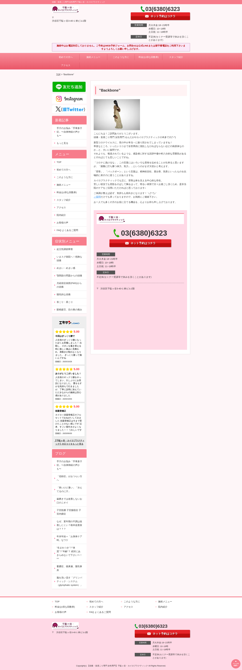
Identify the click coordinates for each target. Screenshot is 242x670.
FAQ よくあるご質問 (67, 230)
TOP (58, 74)
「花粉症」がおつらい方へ (69, 478)
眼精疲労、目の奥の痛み (69, 309)
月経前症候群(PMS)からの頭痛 (69, 285)
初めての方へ (66, 57)
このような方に (121, 57)
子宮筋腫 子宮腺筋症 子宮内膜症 (69, 512)
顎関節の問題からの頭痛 (69, 275)
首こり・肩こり (65, 302)
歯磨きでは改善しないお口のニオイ (69, 501)
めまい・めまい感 (66, 268)
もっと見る (62, 143)
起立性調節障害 (65, 249)
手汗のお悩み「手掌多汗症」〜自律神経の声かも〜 (69, 132)
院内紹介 (61, 215)
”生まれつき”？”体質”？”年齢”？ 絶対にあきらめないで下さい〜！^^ (69, 553)
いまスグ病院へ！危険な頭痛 (69, 258)
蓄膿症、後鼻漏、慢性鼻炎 (69, 568)
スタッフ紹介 (176, 57)
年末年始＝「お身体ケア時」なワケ (69, 538)
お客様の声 (62, 222)
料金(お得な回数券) (149, 57)
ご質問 (97, 196)
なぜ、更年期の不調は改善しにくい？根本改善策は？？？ (69, 525)
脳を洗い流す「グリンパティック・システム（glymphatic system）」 (70, 581)
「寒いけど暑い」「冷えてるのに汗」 (69, 489)
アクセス (65, 65)
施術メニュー (93, 57)
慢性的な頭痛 (64, 294)
